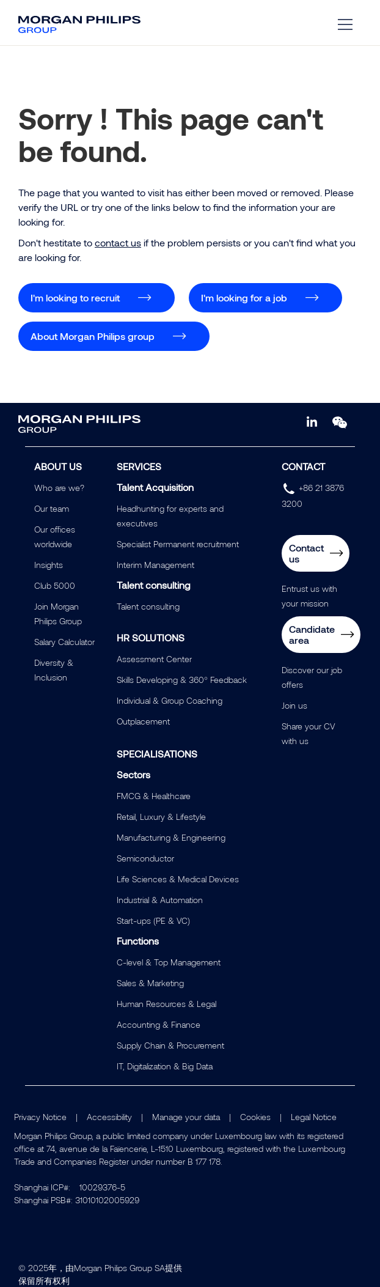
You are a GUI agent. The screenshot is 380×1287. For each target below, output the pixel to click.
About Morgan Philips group (93, 336)
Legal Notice (314, 1117)
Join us (294, 705)
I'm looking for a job (244, 297)
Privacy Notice (40, 1117)
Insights (48, 564)
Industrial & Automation (160, 899)
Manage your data (186, 1117)
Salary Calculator (64, 641)
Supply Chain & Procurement (170, 1045)
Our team (51, 508)
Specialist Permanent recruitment (178, 544)
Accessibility (109, 1117)
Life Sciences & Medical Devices (178, 879)
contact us (118, 242)
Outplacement (143, 721)
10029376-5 (102, 1187)
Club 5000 (54, 585)
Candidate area (312, 634)
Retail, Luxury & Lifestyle (161, 816)
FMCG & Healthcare (154, 796)
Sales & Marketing (150, 983)
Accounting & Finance (158, 1024)
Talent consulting (148, 606)
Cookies (255, 1117)
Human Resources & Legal (166, 1003)
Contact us (306, 553)
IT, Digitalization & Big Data (165, 1066)
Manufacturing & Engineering (171, 837)
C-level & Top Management (169, 962)
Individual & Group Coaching (169, 700)
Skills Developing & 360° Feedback (182, 679)
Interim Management (155, 564)
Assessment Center (154, 659)
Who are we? (59, 487)
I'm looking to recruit (75, 297)
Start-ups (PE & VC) (153, 920)
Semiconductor (145, 858)
